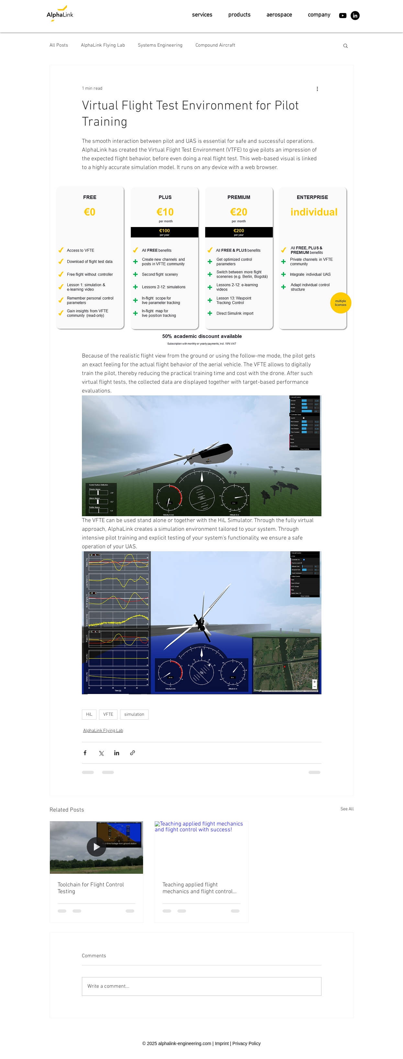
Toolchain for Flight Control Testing (91, 888)
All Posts (59, 45)
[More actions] (317, 88)
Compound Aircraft (215, 45)
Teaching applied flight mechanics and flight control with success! (197, 888)
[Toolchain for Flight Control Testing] (96, 847)
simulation (134, 714)
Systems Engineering (160, 45)
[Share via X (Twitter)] (101, 753)
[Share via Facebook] (85, 753)
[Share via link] (132, 753)
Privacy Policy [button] (246, 1043)
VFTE (108, 714)
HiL (89, 714)
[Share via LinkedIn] (117, 753)
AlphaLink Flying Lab (103, 45)
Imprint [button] (222, 1043)
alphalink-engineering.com (184, 1043)
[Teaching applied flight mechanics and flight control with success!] (201, 847)
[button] (202, 15)
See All (347, 809)
